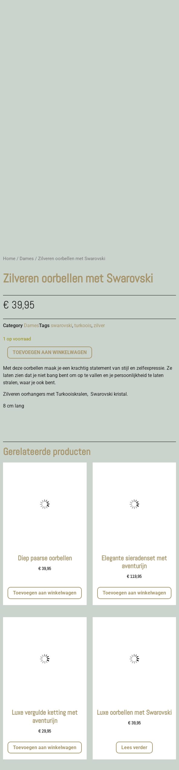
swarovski (61, 325)
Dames (27, 258)
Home (9, 258)
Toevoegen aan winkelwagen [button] (44, 593)
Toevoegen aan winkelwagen (50, 352)
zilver (99, 325)
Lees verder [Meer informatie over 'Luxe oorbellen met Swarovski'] (134, 747)
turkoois (82, 325)
